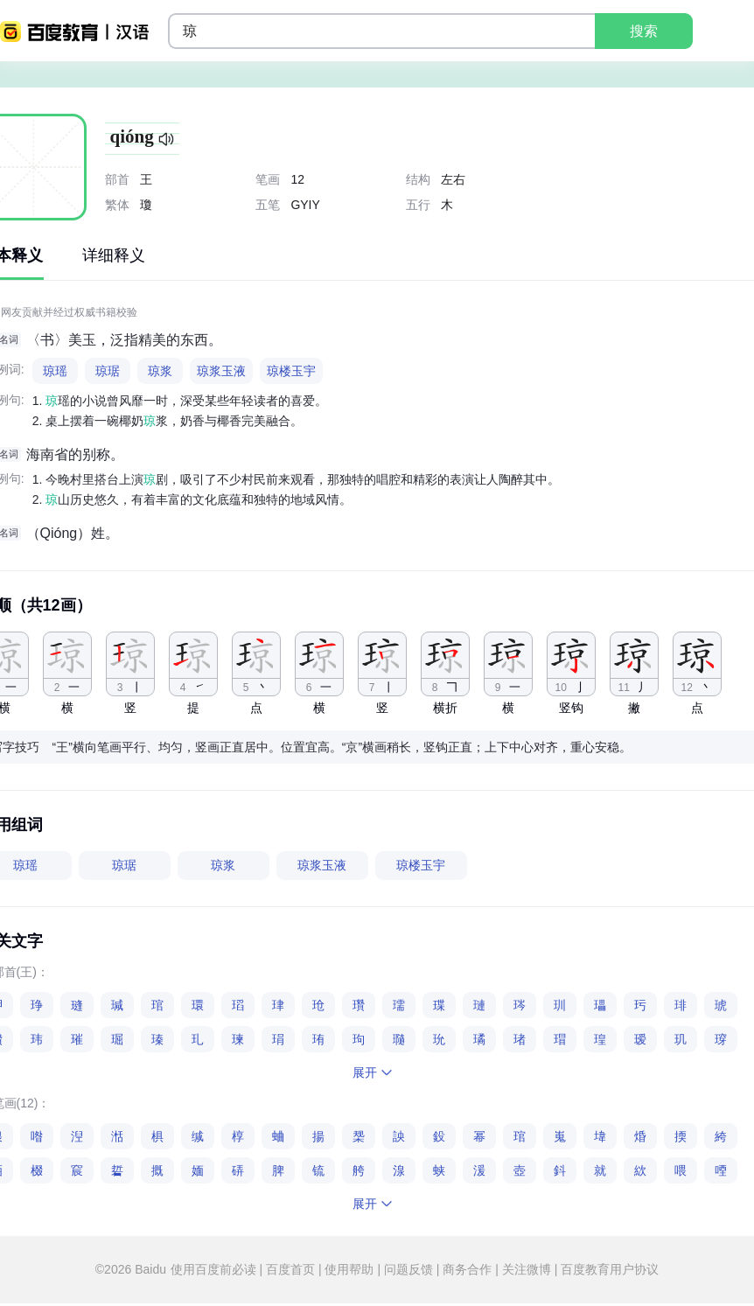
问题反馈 (408, 1269)
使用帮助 (350, 1269)
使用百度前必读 (215, 1269)
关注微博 (527, 1269)
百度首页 (290, 1269)
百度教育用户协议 (608, 1269)
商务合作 (467, 1269)
